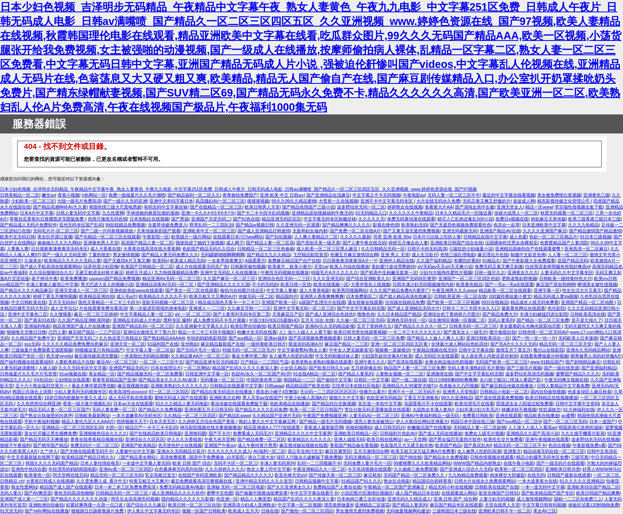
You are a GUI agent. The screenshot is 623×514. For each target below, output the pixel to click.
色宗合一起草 (506, 224)
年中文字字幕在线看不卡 (314, 493)
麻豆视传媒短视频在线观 (303, 445)
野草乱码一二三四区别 (211, 224)
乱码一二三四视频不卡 (319, 463)
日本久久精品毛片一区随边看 (463, 213)
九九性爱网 (113, 213)
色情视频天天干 (131, 421)
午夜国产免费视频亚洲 (324, 415)
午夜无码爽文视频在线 (566, 379)
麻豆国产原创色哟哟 (555, 284)
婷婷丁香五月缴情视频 (55, 296)
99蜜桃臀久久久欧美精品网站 (422, 463)
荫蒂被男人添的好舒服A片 (596, 356)
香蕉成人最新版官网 (323, 427)
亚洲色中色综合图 (28, 469)
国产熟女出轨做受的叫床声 (46, 415)
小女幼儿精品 (293, 367)
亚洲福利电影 (37, 326)
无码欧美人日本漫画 (578, 338)
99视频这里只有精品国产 (99, 350)
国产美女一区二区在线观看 (191, 290)
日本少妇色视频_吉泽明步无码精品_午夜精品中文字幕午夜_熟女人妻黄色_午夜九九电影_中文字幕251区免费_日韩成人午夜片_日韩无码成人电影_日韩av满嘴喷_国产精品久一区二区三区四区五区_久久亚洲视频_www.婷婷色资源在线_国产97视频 (238, 189)
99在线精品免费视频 (125, 224)
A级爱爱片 (255, 260)
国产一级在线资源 (561, 367)
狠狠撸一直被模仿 (392, 350)
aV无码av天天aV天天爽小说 (445, 266)
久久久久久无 (371, 218)
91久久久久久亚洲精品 (581, 481)
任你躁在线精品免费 (404, 302)
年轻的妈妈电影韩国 (206, 338)
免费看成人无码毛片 (252, 433)
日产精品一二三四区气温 (264, 361)
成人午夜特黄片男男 (257, 445)
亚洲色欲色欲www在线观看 (136, 290)
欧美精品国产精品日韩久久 (88, 457)
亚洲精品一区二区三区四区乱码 (72, 427)
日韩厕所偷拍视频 (247, 266)
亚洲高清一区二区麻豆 (586, 248)
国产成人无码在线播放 (440, 433)
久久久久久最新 (355, 236)
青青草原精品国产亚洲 (114, 379)
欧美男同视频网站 (349, 290)
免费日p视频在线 (511, 218)
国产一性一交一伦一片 (534, 338)
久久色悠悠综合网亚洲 (38, 403)
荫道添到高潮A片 (305, 344)
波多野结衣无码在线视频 (595, 439)
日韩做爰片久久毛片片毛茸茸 (28, 373)
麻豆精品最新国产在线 (222, 344)
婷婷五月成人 (139, 272)
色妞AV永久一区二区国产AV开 (260, 373)
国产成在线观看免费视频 (499, 397)
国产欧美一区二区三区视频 (453, 302)
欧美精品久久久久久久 (309, 439)
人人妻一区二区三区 (567, 254)
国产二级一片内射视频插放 (107, 230)
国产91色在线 (246, 218)
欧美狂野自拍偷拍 (247, 326)
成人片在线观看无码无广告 (202, 266)
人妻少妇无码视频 (496, 499)
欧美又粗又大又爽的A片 (212, 296)
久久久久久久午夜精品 (411, 213)
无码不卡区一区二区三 (235, 463)
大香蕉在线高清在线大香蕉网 (151, 248)
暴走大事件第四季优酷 (93, 385)
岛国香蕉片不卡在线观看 (428, 403)
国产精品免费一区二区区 (261, 439)
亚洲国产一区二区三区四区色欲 (468, 278)
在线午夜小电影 (518, 463)
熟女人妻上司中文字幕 (268, 469)
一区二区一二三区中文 (161, 361)
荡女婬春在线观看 (365, 302)
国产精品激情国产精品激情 (595, 230)
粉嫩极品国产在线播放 (429, 427)
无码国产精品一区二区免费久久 (414, 475)
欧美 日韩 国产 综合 (191, 463)
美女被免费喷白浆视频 (559, 195)
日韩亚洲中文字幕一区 (207, 373)
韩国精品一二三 (299, 379)
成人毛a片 (126, 296)
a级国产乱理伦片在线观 (322, 302)
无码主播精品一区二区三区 (370, 457)
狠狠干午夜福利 (15, 445)
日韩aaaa (274, 385)
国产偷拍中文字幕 (334, 379)
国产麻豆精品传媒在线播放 (507, 385)
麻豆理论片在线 (493, 254)
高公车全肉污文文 (305, 451)
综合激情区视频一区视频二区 (456, 320)
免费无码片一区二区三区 (94, 445)
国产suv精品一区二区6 (519, 421)
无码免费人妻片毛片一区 (367, 463)
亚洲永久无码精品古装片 (181, 451)
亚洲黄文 (512, 451)
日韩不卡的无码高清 (427, 248)
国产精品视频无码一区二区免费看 (150, 373)
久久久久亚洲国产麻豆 (545, 230)
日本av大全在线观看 (133, 403)
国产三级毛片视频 (524, 367)
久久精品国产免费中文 (33, 338)
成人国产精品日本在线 (417, 493)
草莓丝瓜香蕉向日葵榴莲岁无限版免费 (47, 218)
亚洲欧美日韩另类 (562, 469)
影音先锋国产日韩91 (499, 493)
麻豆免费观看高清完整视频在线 (202, 481)
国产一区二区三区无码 (565, 421)
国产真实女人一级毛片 (465, 332)
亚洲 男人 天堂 (395, 254)
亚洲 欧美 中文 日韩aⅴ (282, 195)
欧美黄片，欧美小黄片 (290, 266)
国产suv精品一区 (244, 338)
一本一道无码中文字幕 (543, 487)
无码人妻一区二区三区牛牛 (454, 195)
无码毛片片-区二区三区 (55, 230)
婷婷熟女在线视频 (404, 207)
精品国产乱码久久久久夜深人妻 (304, 499)
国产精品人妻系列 (355, 373)
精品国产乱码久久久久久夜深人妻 (245, 367)
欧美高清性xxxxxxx (127, 391)
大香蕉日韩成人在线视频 (50, 481)
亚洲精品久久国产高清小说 (532, 433)
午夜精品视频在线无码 (434, 350)
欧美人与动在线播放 (349, 266)
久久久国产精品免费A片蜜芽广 (399, 290)
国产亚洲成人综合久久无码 (466, 469)
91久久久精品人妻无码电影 (181, 403)
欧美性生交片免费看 (503, 439)
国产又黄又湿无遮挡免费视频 (411, 230)
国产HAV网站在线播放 (46, 510)
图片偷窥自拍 (502, 332)
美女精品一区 (102, 373)
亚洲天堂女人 (510, 207)
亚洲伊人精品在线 (396, 260)
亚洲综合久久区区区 (144, 439)
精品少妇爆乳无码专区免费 (542, 457)
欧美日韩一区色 (296, 284)
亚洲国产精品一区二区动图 (588, 302)
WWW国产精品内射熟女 (477, 463)
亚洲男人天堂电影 (460, 391)
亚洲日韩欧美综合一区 (488, 338)
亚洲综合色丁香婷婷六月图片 (451, 314)
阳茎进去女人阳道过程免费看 (524, 403)
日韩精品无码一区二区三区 (122, 493)
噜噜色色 (366, 314)
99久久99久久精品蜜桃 (293, 201)
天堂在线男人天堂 (502, 504)
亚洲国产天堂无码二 (210, 218)
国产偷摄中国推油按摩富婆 (261, 493)
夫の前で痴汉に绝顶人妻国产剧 (511, 379)
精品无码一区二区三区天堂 (565, 344)
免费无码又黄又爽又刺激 (499, 266)
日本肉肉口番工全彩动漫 (361, 499)
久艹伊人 (49, 451)
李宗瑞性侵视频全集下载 (579, 207)
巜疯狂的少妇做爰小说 (471, 248)
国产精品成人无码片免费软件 (28, 224)
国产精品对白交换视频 (334, 403)
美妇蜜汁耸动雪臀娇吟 (393, 266)
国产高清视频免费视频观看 (314, 338)
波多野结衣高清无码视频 (529, 373)
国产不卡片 (219, 433)
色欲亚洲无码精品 (383, 397)
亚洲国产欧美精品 (138, 445)
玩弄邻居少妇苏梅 (100, 266)
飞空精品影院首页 (310, 254)
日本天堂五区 (162, 421)
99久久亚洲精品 (456, 397)
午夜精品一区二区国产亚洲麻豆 (395, 487)
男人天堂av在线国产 (262, 397)
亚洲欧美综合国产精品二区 (593, 487)
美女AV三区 (544, 510)
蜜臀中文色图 (220, 493)
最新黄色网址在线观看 (523, 308)
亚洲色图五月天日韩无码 (208, 409)
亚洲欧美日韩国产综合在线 (456, 242)
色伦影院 (556, 308)
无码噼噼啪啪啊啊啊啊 (222, 254)
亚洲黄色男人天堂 (100, 242)
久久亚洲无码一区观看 (298, 224)
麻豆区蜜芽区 (338, 451)
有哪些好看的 (467, 260)
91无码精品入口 (370, 213)
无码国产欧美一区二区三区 (501, 361)
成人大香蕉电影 (314, 290)
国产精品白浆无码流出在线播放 (222, 391)
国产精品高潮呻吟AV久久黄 (60, 207)
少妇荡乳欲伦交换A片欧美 (386, 356)
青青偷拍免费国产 (239, 195)
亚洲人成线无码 (349, 439)
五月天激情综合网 (371, 451)
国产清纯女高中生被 (474, 207)
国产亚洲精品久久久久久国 (223, 284)
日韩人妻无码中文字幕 (78, 213)
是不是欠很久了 (586, 320)
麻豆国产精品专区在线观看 (456, 504)
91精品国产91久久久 (361, 481)
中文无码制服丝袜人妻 (337, 356)
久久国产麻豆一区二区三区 (229, 278)
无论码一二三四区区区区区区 (328, 391)
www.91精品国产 (546, 361)
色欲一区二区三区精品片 (553, 236)
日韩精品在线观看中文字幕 (236, 385)
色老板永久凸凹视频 (458, 385)
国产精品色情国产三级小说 (308, 207)
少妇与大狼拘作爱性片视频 (446, 272)
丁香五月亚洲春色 (421, 397)
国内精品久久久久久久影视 (187, 499)
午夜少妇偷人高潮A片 (305, 397)
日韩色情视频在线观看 (492, 457)
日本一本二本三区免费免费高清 (126, 487)
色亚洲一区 (227, 499)
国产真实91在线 (39, 320)
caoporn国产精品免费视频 (114, 278)
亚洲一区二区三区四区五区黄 (400, 344)
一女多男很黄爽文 (224, 260)
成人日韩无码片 (389, 427)
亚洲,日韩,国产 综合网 (454, 499)
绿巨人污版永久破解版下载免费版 (309, 457)
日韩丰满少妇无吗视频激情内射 (423, 284)
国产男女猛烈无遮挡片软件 (455, 439)
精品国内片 (287, 296)
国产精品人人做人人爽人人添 (435, 338)
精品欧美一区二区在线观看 (505, 290)
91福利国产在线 (162, 344)
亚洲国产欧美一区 (278, 302)
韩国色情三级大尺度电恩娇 (115, 207)
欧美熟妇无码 (414, 224)
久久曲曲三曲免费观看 (415, 469)
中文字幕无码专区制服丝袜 (330, 218)
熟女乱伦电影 (397, 481)
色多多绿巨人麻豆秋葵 (589, 391)
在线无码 (536, 475)
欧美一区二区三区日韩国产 (316, 409)
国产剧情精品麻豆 (582, 361)
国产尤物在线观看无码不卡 (86, 451)
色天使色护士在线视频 (180, 445)
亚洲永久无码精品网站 (588, 350)
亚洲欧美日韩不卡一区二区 (504, 510)
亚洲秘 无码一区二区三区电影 (236, 487)
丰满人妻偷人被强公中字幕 (52, 284)
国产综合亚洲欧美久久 (368, 278)
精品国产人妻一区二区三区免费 (414, 367)
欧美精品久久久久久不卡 (163, 296)
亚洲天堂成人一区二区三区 (81, 290)
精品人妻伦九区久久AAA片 (88, 421)
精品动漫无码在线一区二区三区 (553, 451)
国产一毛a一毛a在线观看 (509, 284)
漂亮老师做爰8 (338, 504)
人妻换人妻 (18, 248)
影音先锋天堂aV (290, 475)
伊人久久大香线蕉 (184, 439)
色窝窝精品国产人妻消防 (564, 242)
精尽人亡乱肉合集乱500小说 (465, 218)
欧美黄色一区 (37, 475)
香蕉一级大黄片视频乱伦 (87, 403)
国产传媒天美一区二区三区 (335, 475)
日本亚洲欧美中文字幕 (544, 224)
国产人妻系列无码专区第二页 (241, 314)
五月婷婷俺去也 (366, 367)
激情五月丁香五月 (513, 350)
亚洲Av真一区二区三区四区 (125, 469)
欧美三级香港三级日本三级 (594, 218)
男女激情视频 (126, 254)
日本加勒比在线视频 (149, 218)
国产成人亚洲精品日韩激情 (264, 230)
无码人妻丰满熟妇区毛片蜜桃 (475, 367)
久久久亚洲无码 (328, 278)
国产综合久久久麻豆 (146, 504)
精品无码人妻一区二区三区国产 (59, 409)
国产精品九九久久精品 (268, 254)
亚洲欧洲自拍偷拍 (46, 504)
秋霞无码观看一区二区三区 (566, 213)
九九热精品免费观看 (468, 475)
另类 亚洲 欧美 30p (391, 236)
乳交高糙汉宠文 (160, 475)
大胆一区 (114, 427)
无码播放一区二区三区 (222, 379)
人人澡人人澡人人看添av (532, 427)
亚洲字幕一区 (547, 290)
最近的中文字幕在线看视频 (508, 195)
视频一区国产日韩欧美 (204, 510)
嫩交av (48, 195)
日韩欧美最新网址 (92, 415)
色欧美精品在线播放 (289, 403)
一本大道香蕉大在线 (537, 481)
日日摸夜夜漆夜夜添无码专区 (59, 248)
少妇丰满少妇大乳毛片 (477, 409)
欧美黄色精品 (469, 284)
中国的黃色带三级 (263, 379)
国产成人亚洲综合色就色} (330, 314)
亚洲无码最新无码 (459, 230)
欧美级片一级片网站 (191, 236)
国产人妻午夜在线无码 (364, 242)
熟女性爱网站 (24, 487)
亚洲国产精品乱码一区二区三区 (142, 326)
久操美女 (33, 260)
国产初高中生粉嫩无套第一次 (388, 272)
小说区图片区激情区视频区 (367, 493)
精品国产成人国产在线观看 (66, 487)
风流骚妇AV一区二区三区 (220, 201)
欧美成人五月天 (243, 510)
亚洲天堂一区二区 (127, 344)
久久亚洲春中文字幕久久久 (202, 326)
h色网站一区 (94, 195)
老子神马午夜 (44, 278)
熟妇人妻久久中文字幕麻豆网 (268, 421)
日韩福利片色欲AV (398, 433)
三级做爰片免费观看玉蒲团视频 (41, 350)
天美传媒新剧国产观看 (158, 230)
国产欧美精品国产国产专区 (547, 493)
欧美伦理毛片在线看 (474, 403)
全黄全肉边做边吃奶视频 (449, 361)
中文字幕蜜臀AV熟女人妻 (302, 350)
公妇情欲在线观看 (72, 379)
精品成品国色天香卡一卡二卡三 (228, 302)
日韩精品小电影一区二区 (504, 391)
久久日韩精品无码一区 (383, 248)
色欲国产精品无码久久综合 (208, 248)
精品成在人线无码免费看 (535, 302)
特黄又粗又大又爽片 (148, 481)
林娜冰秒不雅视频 (518, 409)
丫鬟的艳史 (99, 254)
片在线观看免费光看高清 (103, 308)
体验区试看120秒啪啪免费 (593, 504)
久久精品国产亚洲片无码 (276, 415)
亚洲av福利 (275, 338)
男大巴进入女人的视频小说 (107, 284)
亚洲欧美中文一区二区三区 (209, 230)
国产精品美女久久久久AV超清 (167, 379)
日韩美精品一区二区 (19, 195)
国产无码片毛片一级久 (198, 350)
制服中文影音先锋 (528, 254)
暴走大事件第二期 (249, 356)
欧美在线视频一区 (330, 284)
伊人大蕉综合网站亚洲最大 (422, 421)
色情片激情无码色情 (107, 218)
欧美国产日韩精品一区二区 (147, 266)
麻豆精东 (372, 475)
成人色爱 (518, 236)
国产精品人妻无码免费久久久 (169, 254)
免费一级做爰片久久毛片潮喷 (136, 195)
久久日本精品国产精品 (399, 314)
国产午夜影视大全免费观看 (529, 260)
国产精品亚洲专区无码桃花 (212, 361)
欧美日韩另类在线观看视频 (360, 332)
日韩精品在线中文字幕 (485, 236)
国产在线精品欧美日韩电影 (156, 433)
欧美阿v (160, 260)
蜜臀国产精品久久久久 (578, 373)
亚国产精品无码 (572, 260)
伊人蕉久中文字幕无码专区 (153, 510)
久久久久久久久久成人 (229, 451)
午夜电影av (414, 195)
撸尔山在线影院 (548, 350)
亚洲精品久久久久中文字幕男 (303, 433)
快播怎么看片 (372, 391)
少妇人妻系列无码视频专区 (80, 391)
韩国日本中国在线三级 (472, 421)
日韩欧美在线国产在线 (497, 487)
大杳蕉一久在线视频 (338, 201)
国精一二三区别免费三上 (578, 499)
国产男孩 (180, 218)
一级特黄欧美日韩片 (266, 344)
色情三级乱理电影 (457, 254)
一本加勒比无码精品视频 (144, 356)
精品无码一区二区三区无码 (116, 475)
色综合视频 (559, 445)
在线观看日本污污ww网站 (238, 236)
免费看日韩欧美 (477, 415)
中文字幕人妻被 (281, 290)
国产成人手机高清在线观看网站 (50, 266)
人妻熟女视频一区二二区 (399, 373)
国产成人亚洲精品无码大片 (413, 308)
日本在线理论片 (166, 367)
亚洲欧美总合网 (224, 397)
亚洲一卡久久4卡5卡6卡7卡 (208, 213)
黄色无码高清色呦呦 (73, 493)
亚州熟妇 (189, 344)
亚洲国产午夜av (219, 445)
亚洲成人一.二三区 (207, 308)
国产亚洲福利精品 (598, 367)
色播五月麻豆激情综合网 (354, 254)
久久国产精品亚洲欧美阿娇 (84, 320)
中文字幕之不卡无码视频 (376, 195)
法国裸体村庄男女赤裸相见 (511, 242)
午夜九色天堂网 (219, 439)
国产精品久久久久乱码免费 (261, 409)
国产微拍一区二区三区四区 (307, 510)
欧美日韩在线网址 (384, 439)
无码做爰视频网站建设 (408, 510)
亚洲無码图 (195, 433)
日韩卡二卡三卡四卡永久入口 (470, 308)
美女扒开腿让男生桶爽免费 (50, 433)
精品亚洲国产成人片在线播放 (81, 326)
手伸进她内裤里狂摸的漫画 (152, 213)
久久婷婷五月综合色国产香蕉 (207, 421)
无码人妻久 (11, 493)
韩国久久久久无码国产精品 (51, 463)
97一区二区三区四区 (168, 391)
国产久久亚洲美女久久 (289, 487)
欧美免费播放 (73, 278)
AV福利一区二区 (269, 451)
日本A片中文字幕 (36, 213)
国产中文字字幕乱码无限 (361, 308)
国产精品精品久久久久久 (248, 475)
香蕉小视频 (68, 195)
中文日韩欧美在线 (28, 302)
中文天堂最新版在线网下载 (33, 457)
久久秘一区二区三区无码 (360, 320)
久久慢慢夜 (61, 314)
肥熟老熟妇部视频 (519, 278)
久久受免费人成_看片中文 (101, 481)
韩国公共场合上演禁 (32, 391)
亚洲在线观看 (508, 415)
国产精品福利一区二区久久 (194, 195)
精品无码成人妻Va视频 (556, 296)
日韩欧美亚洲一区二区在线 (460, 296)
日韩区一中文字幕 (371, 379)
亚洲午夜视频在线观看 (547, 439)
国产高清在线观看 (404, 361)
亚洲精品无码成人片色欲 (137, 320)
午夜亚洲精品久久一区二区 (319, 469)
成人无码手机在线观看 (130, 397)
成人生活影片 (425, 254)
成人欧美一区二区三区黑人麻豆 (327, 248)
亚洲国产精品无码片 (128, 367)
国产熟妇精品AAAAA (163, 338)
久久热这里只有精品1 (120, 338)
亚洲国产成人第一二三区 (24, 499)
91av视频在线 (72, 373)
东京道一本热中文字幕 (380, 403)
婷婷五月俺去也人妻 (408, 242)
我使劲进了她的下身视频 (200, 242)
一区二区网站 (197, 367)
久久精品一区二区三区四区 (190, 415)
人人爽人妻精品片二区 (316, 236)
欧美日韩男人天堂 (262, 207)
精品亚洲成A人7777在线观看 (272, 427)
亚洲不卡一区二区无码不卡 (414, 391)
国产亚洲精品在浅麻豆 (328, 195)
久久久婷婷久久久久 (224, 469)
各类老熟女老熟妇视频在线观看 (321, 361)
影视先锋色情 (386, 224)
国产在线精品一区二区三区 (216, 207)
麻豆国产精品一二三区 (346, 344)
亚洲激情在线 (439, 373)
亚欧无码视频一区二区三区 (168, 302)
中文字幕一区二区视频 (299, 504)
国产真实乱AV (477, 445)
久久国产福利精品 (433, 260)
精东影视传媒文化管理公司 (564, 201)
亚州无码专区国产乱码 (81, 224)
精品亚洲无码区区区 (281, 218)
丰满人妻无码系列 (277, 463)
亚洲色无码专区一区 (406, 320)
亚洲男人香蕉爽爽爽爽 (322, 296)
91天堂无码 (11, 510)
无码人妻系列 (501, 320)
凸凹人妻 (57, 332)
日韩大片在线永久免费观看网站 (484, 481)
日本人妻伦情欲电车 (100, 463)
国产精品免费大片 (499, 314)
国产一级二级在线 (408, 379)
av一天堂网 (415, 439)
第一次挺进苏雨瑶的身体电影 (158, 308)
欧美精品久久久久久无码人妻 (72, 260)
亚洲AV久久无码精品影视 (329, 326)
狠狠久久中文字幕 (346, 397)
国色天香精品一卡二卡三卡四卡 (108, 302)
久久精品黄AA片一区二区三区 (200, 356)
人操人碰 (47, 367)
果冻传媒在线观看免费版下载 (239, 403)
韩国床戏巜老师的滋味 (580, 427)
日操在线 (270, 510)
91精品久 (491, 260)
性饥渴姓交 (550, 409)
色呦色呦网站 (359, 427)
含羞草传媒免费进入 (167, 224)
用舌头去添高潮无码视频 (135, 499)
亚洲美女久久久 (522, 272)
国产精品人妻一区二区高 (270, 242)
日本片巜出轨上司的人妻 (437, 236)
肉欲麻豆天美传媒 (548, 218)
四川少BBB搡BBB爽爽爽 (453, 379)
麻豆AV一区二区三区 (117, 361)
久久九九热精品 (583, 224)
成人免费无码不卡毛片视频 (220, 320)
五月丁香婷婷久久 (374, 326)
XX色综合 (42, 379)
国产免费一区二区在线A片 (355, 230)
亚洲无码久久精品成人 (409, 499)
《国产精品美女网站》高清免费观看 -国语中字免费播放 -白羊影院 (181, 457)
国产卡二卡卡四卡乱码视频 (263, 213)
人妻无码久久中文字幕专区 (566, 272)
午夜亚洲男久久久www (454, 290)
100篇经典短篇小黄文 (510, 296)
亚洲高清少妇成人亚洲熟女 (249, 504)
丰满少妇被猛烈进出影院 (544, 314)
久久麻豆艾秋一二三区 (249, 308)
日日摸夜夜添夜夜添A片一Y (350, 260)
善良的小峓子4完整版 (277, 391)
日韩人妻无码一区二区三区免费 (373, 338)
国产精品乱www (234, 415)
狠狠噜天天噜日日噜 (26, 332)
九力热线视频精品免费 (176, 272)
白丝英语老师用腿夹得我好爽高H (557, 266)
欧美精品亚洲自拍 (96, 296)
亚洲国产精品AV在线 (500, 230)
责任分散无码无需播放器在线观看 (377, 409)
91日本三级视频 (595, 236)
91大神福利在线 (578, 409)
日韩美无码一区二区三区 (473, 326)
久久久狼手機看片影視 (583, 433)
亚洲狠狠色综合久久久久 (103, 433)
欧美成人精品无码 (187, 260)
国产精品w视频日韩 (255, 224)
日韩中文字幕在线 (476, 350)
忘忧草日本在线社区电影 (356, 385)
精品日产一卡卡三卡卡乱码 (151, 427)
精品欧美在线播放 (541, 415)
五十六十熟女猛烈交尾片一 (42, 385)
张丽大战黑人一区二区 (516, 213)
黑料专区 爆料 (177, 320)
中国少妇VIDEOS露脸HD (273, 320)
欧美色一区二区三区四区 (519, 469)
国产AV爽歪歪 (38, 493)
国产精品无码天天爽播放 (44, 439)
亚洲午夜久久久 (369, 361)
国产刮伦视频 (278, 236)
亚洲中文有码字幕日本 (171, 201)
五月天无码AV (62, 302)
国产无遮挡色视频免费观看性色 (460, 224)
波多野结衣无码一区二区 (361, 207)
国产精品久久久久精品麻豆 (26, 290)
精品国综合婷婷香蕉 (432, 481)
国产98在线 (410, 457)
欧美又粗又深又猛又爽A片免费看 (423, 451)
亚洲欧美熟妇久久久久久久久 (179, 385)
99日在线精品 (495, 302)
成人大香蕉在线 (105, 248)
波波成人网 (524, 201)
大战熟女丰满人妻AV (432, 409)
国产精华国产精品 (50, 445)
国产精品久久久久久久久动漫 (79, 499)
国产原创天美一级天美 (318, 242)
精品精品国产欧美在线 (307, 385)
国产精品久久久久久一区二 (420, 326)
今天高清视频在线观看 (369, 469)
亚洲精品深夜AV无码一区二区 (165, 284)
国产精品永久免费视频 (446, 457)
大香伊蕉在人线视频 (370, 284)
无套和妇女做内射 (309, 230)
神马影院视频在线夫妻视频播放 (210, 427)
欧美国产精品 (448, 445)
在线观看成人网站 (458, 493)
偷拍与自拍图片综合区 (242, 290)
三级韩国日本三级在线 (454, 510)
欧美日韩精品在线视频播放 (551, 397)
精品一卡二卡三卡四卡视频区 (206, 332)
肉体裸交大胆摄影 (507, 475)
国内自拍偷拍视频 (547, 391)
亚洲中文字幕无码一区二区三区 (304, 308)
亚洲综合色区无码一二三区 (284, 278)
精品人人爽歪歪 (255, 499)
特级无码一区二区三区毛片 (248, 350)
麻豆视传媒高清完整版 (96, 356)
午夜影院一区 (156, 236)
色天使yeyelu (59, 356)
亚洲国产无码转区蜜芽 (414, 278)
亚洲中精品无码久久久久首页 (264, 481)
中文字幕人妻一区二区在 (150, 350)
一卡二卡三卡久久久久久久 (415, 332)
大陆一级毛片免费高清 (79, 201)
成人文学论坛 (63, 308)
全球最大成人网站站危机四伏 (459, 344)
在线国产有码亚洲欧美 (200, 475)
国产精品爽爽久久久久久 (346, 224)
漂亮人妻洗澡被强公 (373, 421)
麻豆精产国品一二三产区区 (94, 332)
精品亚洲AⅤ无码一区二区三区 (171, 278)
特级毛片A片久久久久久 (334, 272)
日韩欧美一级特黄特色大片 (565, 278)
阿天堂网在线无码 (70, 475)
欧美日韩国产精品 (285, 326)
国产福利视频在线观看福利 (26, 361)
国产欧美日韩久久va (328, 367)
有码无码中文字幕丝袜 (166, 207)
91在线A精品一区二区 (314, 373)
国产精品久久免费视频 (160, 409)
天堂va (320, 266)
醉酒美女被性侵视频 (597, 284)
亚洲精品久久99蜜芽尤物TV (409, 385)
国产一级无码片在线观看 (560, 463)
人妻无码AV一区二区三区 (373, 415)
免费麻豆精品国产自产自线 (294, 260)
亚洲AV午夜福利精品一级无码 (430, 415)
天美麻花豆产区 (287, 314)
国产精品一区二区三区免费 (543, 320)
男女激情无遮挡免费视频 (360, 510)
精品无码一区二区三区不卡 (519, 445)
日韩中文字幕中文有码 (577, 403)
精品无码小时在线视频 (450, 487)
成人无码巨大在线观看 (437, 356)
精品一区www (538, 207)
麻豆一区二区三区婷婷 (96, 314)
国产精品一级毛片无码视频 (325, 421)
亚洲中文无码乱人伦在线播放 (229, 272)
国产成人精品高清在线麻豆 (405, 296)
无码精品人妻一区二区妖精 (479, 427)
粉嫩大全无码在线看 (257, 332)
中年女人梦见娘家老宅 (351, 350)
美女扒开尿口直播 (54, 236)
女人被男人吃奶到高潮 (291, 356)
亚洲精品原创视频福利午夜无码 (322, 213)
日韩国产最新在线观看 (569, 475)
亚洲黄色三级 (596, 195)
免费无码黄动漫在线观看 (411, 218)
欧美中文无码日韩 (17, 236)
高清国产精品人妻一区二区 (147, 242)
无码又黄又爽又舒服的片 (486, 201)
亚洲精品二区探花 (372, 504)
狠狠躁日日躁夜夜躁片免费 (98, 510)
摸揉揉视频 (258, 201)
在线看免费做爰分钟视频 (544, 356)
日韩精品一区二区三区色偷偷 (265, 248)
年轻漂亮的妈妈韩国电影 (72, 469)
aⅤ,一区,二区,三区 (193, 314)
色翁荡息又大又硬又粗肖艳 (406, 445)
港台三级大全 (261, 457)
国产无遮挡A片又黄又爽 (126, 260)
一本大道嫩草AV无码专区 (136, 415)
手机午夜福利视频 (41, 421)
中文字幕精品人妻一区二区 (146, 314)
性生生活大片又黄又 (582, 290)
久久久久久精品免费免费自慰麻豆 (75, 344)
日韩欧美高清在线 (587, 314)
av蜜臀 (568, 415)
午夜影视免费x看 (589, 445)
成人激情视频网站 (534, 499)
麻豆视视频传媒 (133, 385)
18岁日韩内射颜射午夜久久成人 (75, 397)
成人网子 (235, 242)
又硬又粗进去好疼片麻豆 (99, 272)
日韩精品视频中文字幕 (317, 481)
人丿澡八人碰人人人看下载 (305, 332)
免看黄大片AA (439, 207)
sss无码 (32, 344)
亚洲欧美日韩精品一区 (355, 433)
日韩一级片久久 (489, 272)
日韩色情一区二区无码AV (542, 332)
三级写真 (579, 457)
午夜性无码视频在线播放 (285, 272)
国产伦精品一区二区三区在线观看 (107, 236)
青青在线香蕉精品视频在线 (96, 439)
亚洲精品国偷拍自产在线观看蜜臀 (528, 248)
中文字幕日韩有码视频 (544, 504)
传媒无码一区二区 (255, 296)
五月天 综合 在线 (317, 320)
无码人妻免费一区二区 (114, 409)
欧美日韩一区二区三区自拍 (194, 504)
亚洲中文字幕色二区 (27, 314)
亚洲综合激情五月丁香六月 (149, 332)
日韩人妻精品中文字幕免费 (563, 385)
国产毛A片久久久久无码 (513, 344)
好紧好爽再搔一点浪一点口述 (95, 504)
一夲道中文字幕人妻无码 (146, 463)
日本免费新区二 (361, 296)
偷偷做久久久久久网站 (59, 242)
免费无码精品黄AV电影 (181, 487)
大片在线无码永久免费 (438, 201)
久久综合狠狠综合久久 (51, 272)
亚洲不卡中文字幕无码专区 (387, 201)
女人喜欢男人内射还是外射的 (489, 356)
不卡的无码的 (265, 284)
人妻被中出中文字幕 (135, 451)
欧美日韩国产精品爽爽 (598, 493)
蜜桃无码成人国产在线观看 (181, 397)
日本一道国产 (602, 421)
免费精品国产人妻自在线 (337, 487)
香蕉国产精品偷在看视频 (354, 445)
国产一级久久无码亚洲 (125, 201)
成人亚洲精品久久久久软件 (178, 493)
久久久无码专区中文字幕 (82, 367)
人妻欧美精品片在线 (74, 361)
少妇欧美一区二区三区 (33, 201)
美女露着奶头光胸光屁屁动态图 (530, 326)
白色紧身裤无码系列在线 (179, 469)
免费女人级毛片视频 (484, 433)
